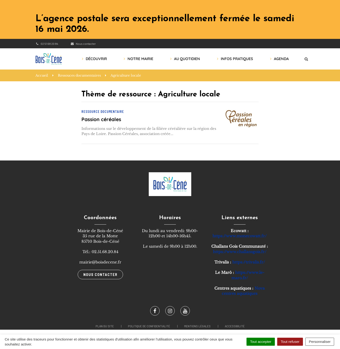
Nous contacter (83, 43)
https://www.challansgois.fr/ (239, 251)
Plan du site (105, 326)
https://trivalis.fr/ (248, 262)
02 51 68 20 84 (46, 43)
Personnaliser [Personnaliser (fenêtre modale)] (320, 342)
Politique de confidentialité (149, 326)
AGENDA (281, 58)
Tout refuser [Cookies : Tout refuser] (290, 342)
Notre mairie (140, 58)
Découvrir (96, 58)
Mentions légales (197, 326)
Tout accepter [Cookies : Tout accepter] (260, 342)
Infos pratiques (237, 58)
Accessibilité (235, 326)
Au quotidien (187, 58)
